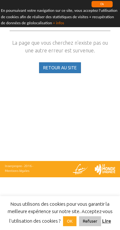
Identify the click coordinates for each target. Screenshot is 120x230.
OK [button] (70, 221)
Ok (102, 4)
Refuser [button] (90, 221)
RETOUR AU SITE (60, 67)
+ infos (58, 22)
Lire (106, 221)
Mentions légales (17, 170)
